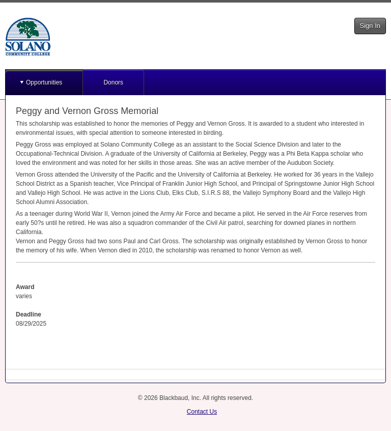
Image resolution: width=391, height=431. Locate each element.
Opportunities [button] (44, 82)
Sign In (370, 26)
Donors (113, 82)
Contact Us (202, 411)
